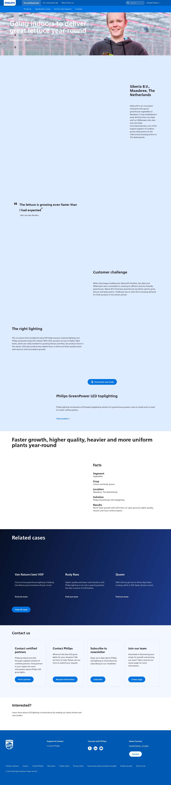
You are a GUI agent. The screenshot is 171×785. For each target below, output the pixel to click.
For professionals (31, 2)
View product (63, 418)
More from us (68, 2)
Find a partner (24, 679)
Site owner (51, 766)
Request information (65, 679)
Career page (136, 679)
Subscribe (98, 679)
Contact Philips (53, 746)
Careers (25, 766)
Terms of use (140, 766)
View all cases (21, 609)
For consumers (50, 2)
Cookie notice (64, 766)
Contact (135, 754)
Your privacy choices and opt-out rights (101, 766)
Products (27, 9)
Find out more (21, 596)
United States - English (138, 746)
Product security (126, 766)
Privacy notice (78, 766)
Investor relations (12, 766)
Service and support (62, 9)
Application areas (42, 9)
